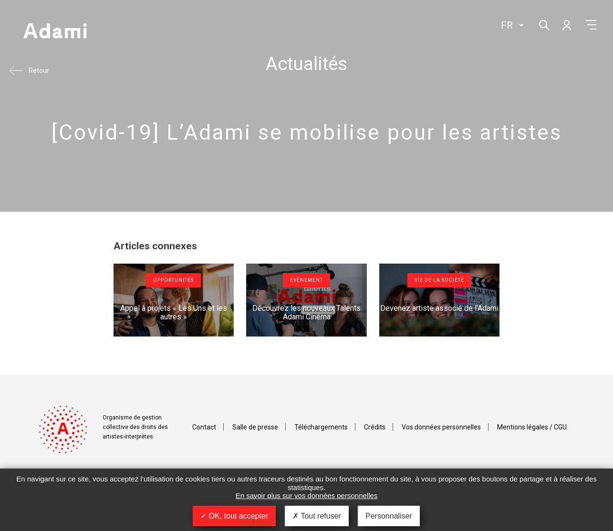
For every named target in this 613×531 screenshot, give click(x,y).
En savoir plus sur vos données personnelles (307, 495)
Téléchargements (321, 427)
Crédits (374, 427)
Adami (55, 32)
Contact (204, 427)
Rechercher (543, 24)
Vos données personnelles (441, 427)
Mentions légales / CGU (532, 427)
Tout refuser (316, 516)
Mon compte (566, 25)
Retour (39, 70)
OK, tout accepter (234, 516)
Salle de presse (255, 427)
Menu (590, 25)
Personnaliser (388, 516)
